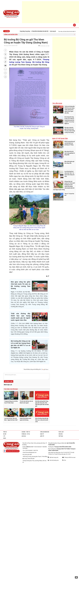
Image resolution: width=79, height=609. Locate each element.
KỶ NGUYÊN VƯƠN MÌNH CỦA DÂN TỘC (43, 31)
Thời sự (5, 431)
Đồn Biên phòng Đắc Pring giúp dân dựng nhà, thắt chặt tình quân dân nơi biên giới (42, 404)
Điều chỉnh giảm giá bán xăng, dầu (69, 162)
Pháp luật (61, 431)
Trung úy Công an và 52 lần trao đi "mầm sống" (11, 402)
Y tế (4, 436)
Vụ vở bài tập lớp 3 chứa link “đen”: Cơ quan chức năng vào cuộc (69, 174)
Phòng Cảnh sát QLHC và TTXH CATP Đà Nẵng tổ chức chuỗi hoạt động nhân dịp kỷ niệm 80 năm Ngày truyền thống (64, 185)
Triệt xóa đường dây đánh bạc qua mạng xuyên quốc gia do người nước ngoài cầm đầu (70, 110)
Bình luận (8, 384)
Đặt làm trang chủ (53, 457)
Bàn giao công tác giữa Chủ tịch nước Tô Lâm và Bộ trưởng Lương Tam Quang (70, 130)
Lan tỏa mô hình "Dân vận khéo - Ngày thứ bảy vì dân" (11, 419)
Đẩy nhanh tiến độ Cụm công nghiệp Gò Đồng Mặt (70, 153)
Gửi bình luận (8, 381)
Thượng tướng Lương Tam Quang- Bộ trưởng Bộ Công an (29, 62)
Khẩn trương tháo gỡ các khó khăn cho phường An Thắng (70, 143)
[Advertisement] (37, 132)
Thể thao (61, 436)
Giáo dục (24, 436)
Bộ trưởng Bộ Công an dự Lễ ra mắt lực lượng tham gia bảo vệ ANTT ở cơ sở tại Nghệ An (69, 120)
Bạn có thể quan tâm (60, 138)
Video (4, 438)
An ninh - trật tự (26, 431)
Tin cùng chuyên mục (11, 389)
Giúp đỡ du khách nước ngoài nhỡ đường (25, 419)
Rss (64, 460)
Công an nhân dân (11, 34)
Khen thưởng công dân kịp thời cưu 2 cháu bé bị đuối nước (41, 420)
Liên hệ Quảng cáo (53, 460)
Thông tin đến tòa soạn (68, 457)
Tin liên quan (57, 103)
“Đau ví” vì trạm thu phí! (69, 194)
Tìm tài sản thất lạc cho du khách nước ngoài (26, 402)
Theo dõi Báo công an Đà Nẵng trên (36, 369)
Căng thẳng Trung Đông (28, 31)
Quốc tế (42, 436)
